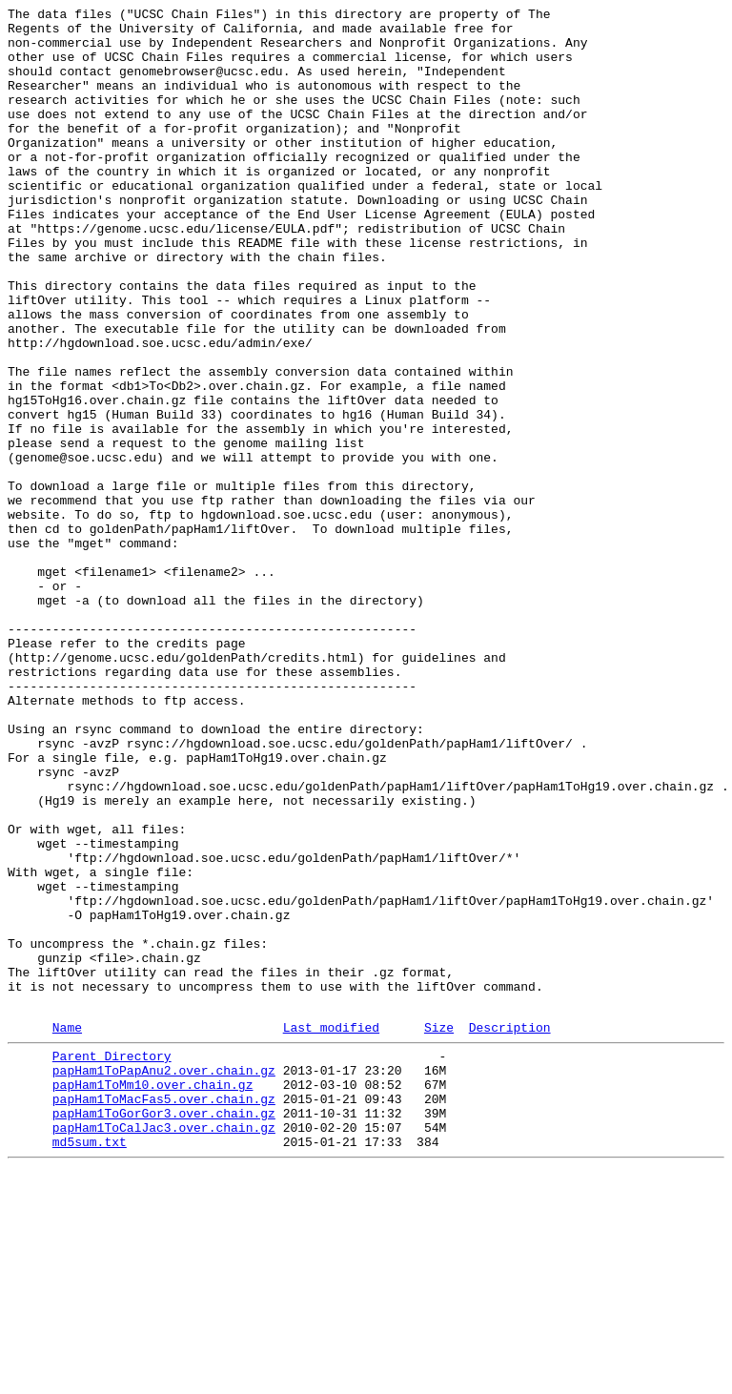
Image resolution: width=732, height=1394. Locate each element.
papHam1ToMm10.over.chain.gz (153, 1295)
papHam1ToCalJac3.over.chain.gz (163, 1347)
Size (439, 1230)
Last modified (331, 1230)
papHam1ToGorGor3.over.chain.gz (163, 1330)
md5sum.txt (89, 1364)
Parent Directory (112, 1261)
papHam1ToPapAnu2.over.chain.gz (163, 1278)
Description (510, 1230)
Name (67, 1230)
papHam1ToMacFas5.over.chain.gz (163, 1313)
